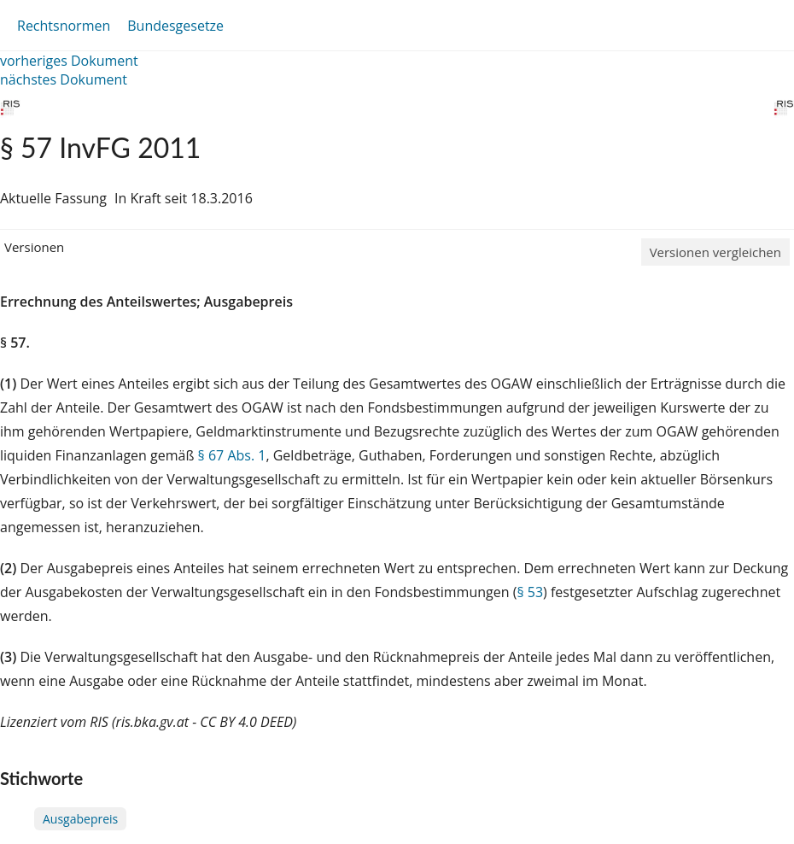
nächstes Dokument (63, 79)
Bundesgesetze (175, 25)
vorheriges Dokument (69, 60)
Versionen (34, 246)
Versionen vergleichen (715, 252)
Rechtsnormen (63, 25)
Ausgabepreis (80, 819)
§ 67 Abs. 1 (232, 455)
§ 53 (530, 592)
